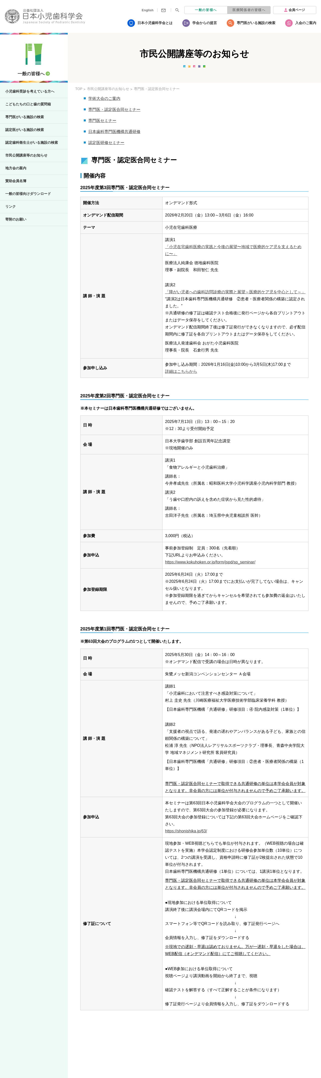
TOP (79, 89)
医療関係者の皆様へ (248, 10)
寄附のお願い (15, 219)
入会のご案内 (305, 23)
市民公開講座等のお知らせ (26, 155)
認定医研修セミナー (106, 142)
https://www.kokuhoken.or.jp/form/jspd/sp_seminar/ (210, 562)
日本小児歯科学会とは (155, 23)
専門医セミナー (102, 120)
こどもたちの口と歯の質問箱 (28, 104)
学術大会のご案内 (104, 98)
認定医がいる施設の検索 (24, 130)
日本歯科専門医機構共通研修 (114, 131)
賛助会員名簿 (15, 181)
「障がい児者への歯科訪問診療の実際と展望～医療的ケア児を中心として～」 (235, 292)
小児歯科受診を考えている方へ (29, 91)
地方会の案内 (15, 168)
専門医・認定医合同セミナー (114, 109)
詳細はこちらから (181, 371)
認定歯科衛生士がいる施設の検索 (31, 142)
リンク (10, 206)
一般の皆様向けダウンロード (28, 194)
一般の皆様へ (206, 10)
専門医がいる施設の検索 (256, 23)
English (147, 10)
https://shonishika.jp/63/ (186, 831)
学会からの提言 (204, 23)
